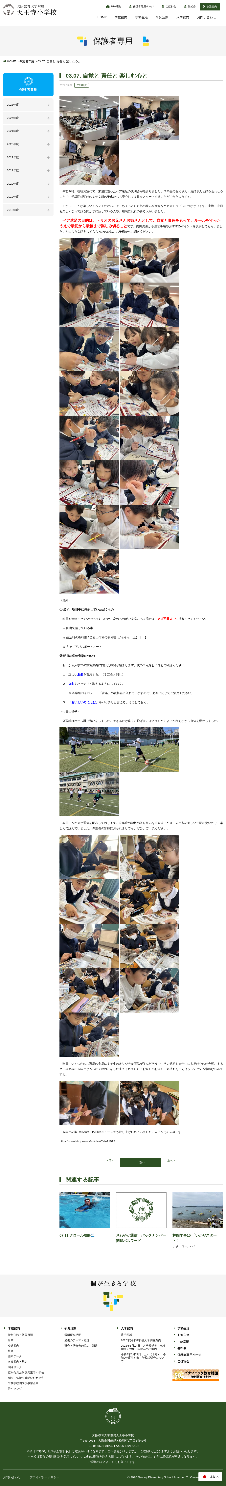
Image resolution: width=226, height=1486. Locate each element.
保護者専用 (26, 61)
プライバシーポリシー (44, 1477)
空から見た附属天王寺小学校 (26, 1372)
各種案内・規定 (17, 1362)
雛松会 (190, 6)
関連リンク (15, 1367)
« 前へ (110, 1161)
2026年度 (13, 105)
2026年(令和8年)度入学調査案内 (141, 1340)
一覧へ (140, 1162)
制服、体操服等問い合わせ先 (26, 1378)
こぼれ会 (169, 6)
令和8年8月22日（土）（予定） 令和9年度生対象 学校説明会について (143, 1358)
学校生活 (141, 17)
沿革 (10, 1340)
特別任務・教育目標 (20, 1335)
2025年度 (13, 118)
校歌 (10, 1351)
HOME (102, 17)
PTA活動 (113, 6)
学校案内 (121, 17)
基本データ (15, 1356)
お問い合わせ (206, 17)
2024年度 (13, 131)
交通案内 (210, 6)
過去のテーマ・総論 (76, 1340)
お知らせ (183, 1335)
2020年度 (13, 185)
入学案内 (182, 17)
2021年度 (13, 172)
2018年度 (13, 212)
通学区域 (126, 1335)
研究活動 (162, 17)
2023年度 (13, 145)
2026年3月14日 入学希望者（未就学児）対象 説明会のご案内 (143, 1347)
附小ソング (15, 1388)
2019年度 (13, 199)
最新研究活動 (72, 1335)
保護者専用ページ (141, 6)
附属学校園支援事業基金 (23, 1383)
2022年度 (13, 158)
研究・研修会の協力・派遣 (81, 1345)
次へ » (171, 1161)
